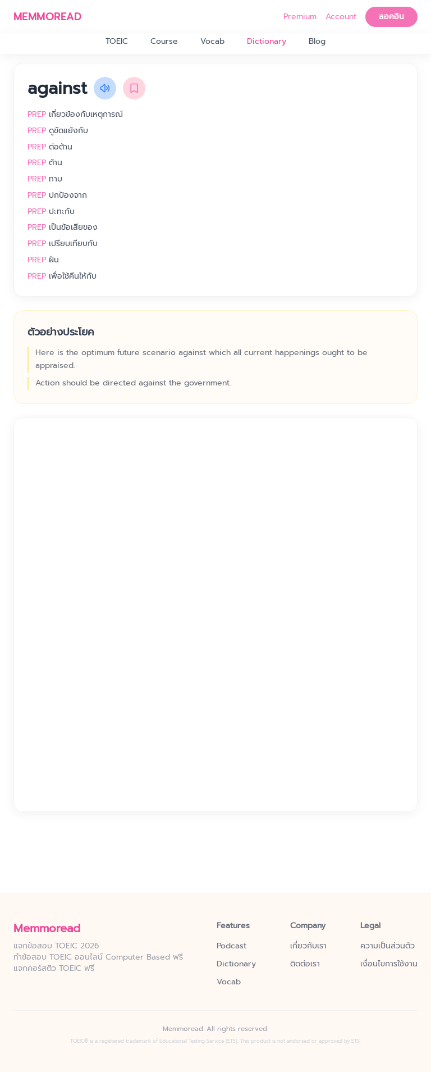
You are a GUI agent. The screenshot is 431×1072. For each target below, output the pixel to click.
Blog (317, 41)
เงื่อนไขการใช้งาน (389, 964)
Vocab (212, 41)
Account (340, 16)
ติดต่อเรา (305, 964)
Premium (300, 16)
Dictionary (266, 41)
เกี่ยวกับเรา (308, 946)
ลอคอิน (391, 16)
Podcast (231, 946)
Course (164, 41)
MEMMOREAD (47, 17)
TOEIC (117, 41)
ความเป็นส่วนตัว (387, 946)
